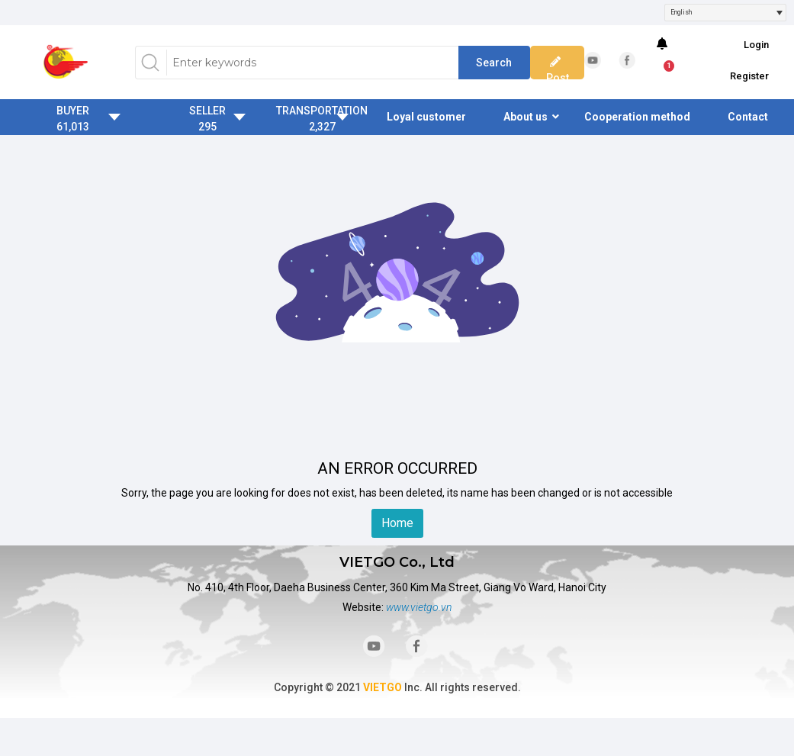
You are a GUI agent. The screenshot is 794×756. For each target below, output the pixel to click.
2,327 (322, 127)
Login (756, 44)
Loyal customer (426, 117)
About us (525, 117)
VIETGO (382, 687)
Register (749, 76)
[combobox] (725, 12)
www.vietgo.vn (419, 607)
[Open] (779, 13)
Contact (748, 117)
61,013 (72, 127)
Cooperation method (637, 117)
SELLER (207, 111)
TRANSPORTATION (322, 111)
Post (557, 70)
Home (397, 523)
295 (207, 127)
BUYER (72, 111)
